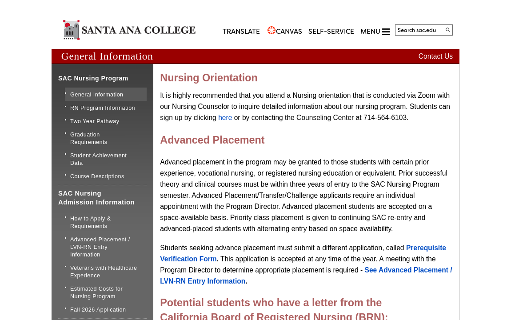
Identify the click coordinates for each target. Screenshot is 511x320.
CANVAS (289, 31)
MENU (375, 31)
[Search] (448, 30)
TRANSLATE (241, 31)
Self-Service (331, 31)
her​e (225, 117)
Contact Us (436, 56)
